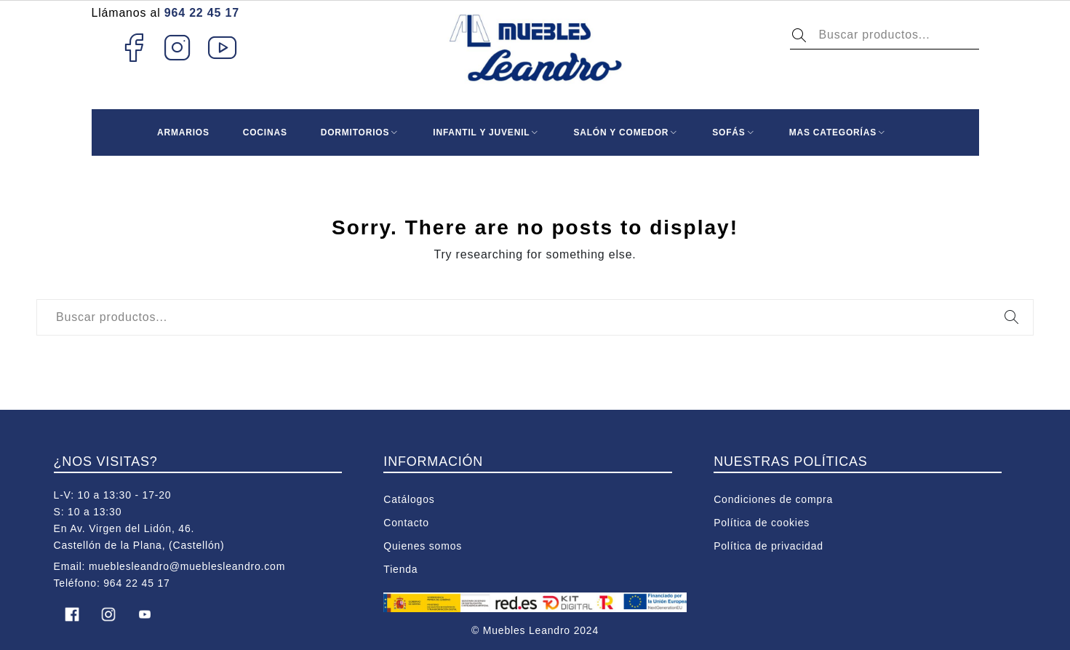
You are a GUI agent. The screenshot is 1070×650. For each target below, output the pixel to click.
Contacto (405, 522)
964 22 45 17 (201, 13)
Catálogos (408, 499)
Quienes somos (422, 546)
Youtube (223, 47)
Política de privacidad (768, 546)
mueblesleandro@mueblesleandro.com (187, 566)
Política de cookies (762, 522)
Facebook (133, 47)
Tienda (400, 569)
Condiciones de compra (773, 499)
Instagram (178, 47)
